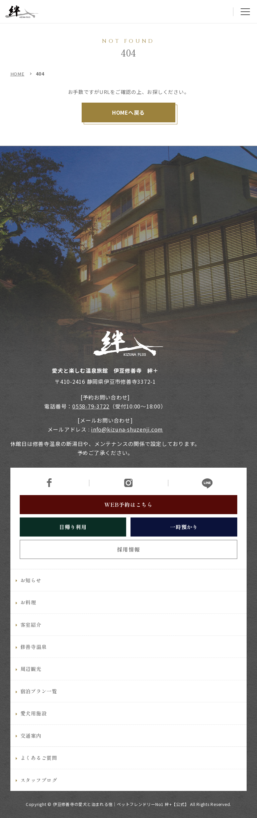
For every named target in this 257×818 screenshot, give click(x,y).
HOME (17, 74)
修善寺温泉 (33, 658)
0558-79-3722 (90, 406)
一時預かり (184, 539)
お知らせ (30, 591)
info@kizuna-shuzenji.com (127, 429)
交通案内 (30, 747)
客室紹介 (30, 636)
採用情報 (128, 561)
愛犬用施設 (33, 725)
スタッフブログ (38, 791)
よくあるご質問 (38, 769)
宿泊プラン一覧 (38, 702)
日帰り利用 (73, 539)
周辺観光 (30, 680)
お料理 (28, 613)
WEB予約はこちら (128, 516)
